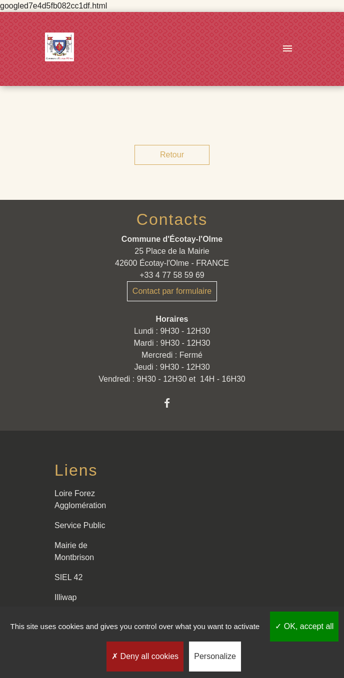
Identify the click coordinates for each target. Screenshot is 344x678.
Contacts (172, 219)
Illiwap (65, 597)
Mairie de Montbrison (74, 551)
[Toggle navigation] (288, 48)
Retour (172, 154)
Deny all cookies (145, 656)
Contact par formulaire (172, 291)
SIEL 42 (68, 577)
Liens (76, 470)
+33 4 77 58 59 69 (172, 275)
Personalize (215, 656)
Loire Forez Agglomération (80, 499)
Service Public (79, 525)
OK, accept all (304, 626)
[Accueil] (59, 48)
